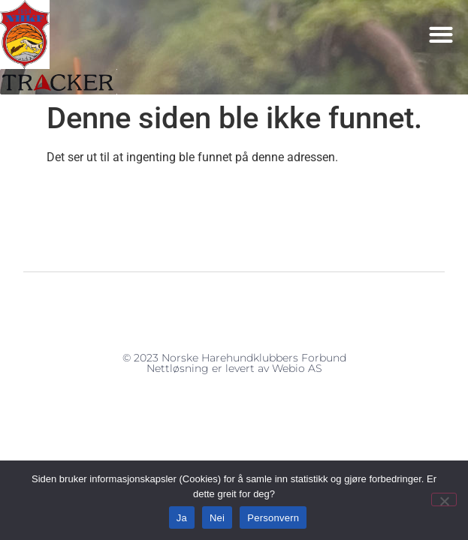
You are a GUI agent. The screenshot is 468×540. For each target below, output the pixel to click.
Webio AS (297, 368)
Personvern (273, 518)
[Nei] (444, 499)
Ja (182, 518)
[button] (441, 34)
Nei (217, 518)
